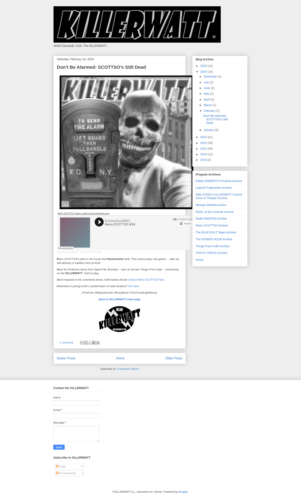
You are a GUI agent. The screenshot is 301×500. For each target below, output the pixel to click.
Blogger (183, 491)
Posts (61, 466)
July (207, 82)
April (207, 99)
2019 (204, 160)
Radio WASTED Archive (211, 218)
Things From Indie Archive (213, 246)
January (209, 130)
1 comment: (67, 342)
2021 (204, 148)
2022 (204, 143)
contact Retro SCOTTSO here (146, 279)
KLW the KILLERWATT (68, 252)
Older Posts (173, 358)
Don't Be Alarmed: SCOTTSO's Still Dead (101, 67)
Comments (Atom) (128, 368)
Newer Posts (66, 358)
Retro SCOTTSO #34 (91, 252)
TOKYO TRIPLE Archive (211, 252)
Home (120, 358)
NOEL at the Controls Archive (215, 212)
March (208, 105)
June (207, 88)
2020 (204, 154)
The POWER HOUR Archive (214, 239)
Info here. (133, 286)
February (210, 110)
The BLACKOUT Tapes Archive (216, 232)
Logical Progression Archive (214, 187)
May (207, 93)
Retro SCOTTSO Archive (212, 225)
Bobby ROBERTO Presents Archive (219, 181)
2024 (204, 71)
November (211, 76)
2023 (204, 137)
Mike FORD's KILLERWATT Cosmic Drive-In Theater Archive (219, 196)
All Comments (66, 473)
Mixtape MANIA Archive (211, 205)
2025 (204, 65)
